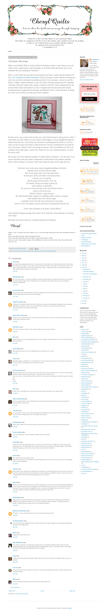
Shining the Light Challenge (88, 342)
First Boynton (84, 239)
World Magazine (85, 246)
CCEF (83, 235)
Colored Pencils (85, 358)
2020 (83, 255)
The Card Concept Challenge (89, 469)
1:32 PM (15, 321)
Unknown (15, 469)
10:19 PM (15, 463)
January (85, 298)
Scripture (28, 251)
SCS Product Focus (86, 413)
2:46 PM (15, 331)
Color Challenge (17, 77)
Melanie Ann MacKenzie (19, 511)
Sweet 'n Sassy (85, 417)
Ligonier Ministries (86, 242)
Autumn (83, 356)
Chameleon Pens (86, 431)
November (86, 277)
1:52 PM (15, 427)
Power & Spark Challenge (88, 370)
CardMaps (84, 424)
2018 (83, 260)
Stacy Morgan (17, 277)
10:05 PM (15, 562)
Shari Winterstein (18, 542)
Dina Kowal (84, 437)
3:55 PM (15, 343)
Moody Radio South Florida (88, 244)
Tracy (14, 262)
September (86, 279)
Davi (14, 337)
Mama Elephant (85, 451)
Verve (82, 473)
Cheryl (14, 358)
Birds (82, 391)
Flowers (83, 329)
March (85, 293)
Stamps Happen (85, 459)
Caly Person (16, 327)
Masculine (84, 366)
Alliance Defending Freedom (89, 233)
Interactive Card (85, 443)
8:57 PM (15, 383)
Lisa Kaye (15, 410)
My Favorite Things (86, 368)
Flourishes (84, 397)
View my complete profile (86, 79)
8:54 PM (15, 527)
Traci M (15, 482)
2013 (83, 303)
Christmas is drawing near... (90, 274)
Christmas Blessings (88, 271)
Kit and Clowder (85, 401)
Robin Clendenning (18, 399)
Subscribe (89, 99)
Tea (82, 465)
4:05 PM (15, 515)
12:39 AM (15, 393)
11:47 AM (15, 310)
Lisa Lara (15, 567)
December (86, 269)
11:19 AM (15, 584)
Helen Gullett (16, 348)
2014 (83, 301)
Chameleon (84, 393)
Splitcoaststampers (32, 77)
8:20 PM (15, 450)
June (84, 286)
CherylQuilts (95, 59)
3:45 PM (15, 437)
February (85, 295)
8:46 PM (15, 271)
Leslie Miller (16, 442)
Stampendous (85, 389)
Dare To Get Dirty (86, 381)
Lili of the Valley (22, 251)
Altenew (83, 379)
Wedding (83, 420)
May (84, 288)
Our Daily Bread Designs (88, 340)
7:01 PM (15, 492)
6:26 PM (15, 550)
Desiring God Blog (86, 237)
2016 (83, 265)
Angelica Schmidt (18, 302)
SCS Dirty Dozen (85, 457)
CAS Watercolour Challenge (88, 422)
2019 (83, 258)
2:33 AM (15, 477)
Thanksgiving (84, 467)
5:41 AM (15, 574)
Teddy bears (42, 251)
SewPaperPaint (17, 422)
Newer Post (12, 591)
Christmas (15, 251)
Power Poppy (84, 331)
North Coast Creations (87, 453)
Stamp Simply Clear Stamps (88, 387)
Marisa (15, 579)
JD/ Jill (15, 455)
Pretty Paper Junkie (18, 315)
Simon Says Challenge (87, 352)
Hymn (82, 439)
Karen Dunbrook (17, 370)
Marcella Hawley (85, 383)
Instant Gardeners (86, 344)
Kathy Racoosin (85, 447)
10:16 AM (15, 505)
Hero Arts (83, 399)
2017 (83, 262)
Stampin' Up (84, 415)
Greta (14, 556)
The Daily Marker (85, 471)
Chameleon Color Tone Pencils (89, 426)
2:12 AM (15, 405)
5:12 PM (15, 353)
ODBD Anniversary (86, 455)
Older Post (72, 591)
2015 (83, 267)
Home (10, 51)
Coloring (83, 350)
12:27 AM (15, 285)
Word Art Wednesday (51, 251)
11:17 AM (15, 296)
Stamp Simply (85, 385)
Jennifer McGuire (85, 445)
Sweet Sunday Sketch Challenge (90, 461)
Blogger (70, 608)
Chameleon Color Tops (87, 429)
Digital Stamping (85, 335)
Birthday (83, 364)
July (84, 284)
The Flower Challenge (87, 374)
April (84, 291)
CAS (82, 354)
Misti (14, 389)
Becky (14, 532)
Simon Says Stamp (86, 360)
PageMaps (84, 405)
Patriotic (83, 407)
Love (82, 449)
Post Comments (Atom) (22, 593)
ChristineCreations (18, 521)
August (85, 281)
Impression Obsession (87, 441)
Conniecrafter (17, 290)
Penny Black (84, 409)
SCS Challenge (35, 251)
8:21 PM (15, 365)
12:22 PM (15, 417)
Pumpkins (84, 411)
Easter (83, 395)
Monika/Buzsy (17, 497)
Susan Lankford (17, 432)
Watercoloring (85, 376)
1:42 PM (15, 537)
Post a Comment (15, 587)
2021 (83, 253)
